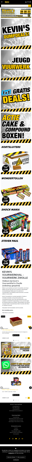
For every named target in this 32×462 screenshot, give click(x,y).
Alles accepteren (21, 457)
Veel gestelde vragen (16, 431)
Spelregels (16, 429)
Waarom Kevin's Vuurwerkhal (16, 432)
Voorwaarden (16, 434)
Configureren (16, 459)
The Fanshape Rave (8, 330)
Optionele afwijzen (11, 457)
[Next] (30, 328)
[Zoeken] (14, 6)
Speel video (16, 335)
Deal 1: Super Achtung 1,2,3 (10, 389)
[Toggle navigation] (2, 2)
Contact (16, 428)
